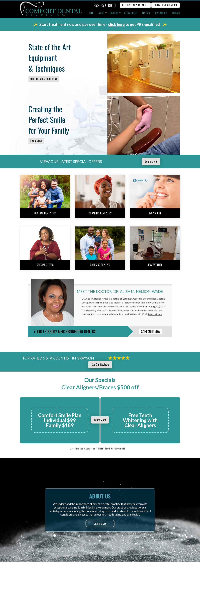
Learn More (36, 141)
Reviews (146, 13)
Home (91, 13)
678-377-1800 (104, 5)
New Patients (161, 13)
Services (114, 13)
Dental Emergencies (165, 5)
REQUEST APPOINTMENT (135, 5)
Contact (176, 13)
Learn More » (155, 314)
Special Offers (130, 13)
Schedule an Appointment (43, 79)
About (101, 13)
